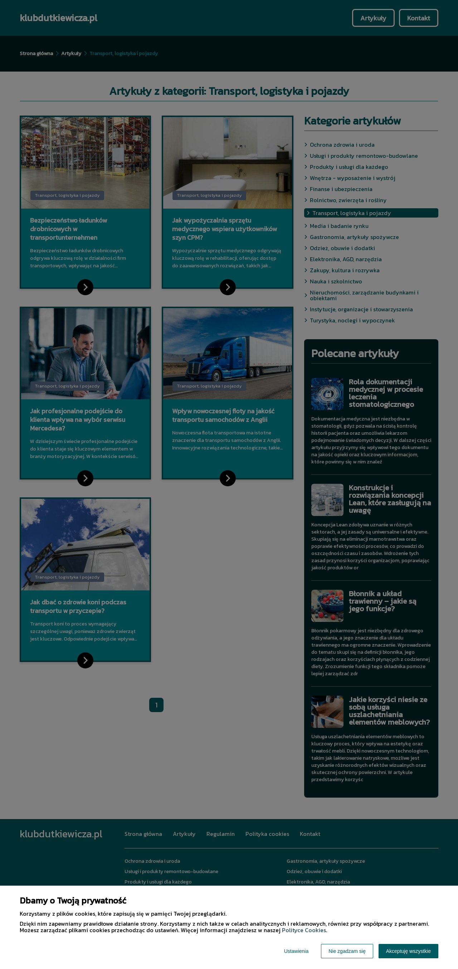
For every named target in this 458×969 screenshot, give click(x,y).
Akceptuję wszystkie (408, 951)
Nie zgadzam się (347, 951)
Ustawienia (296, 951)
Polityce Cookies (304, 930)
